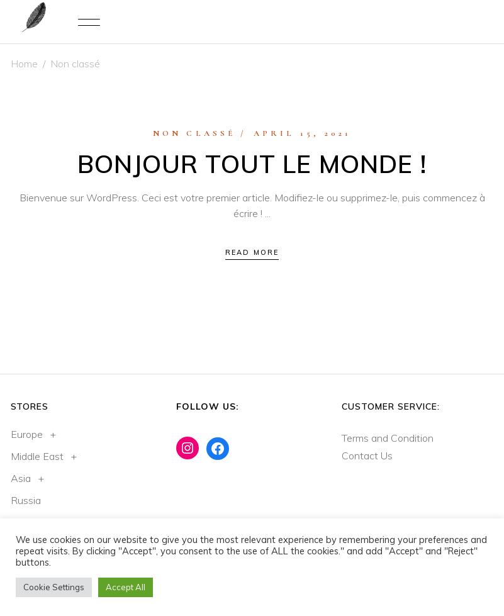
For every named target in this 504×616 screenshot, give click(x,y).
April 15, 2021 (303, 133)
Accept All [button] (125, 587)
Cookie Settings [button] (53, 587)
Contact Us (367, 455)
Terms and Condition (388, 438)
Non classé (194, 133)
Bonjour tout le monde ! (252, 163)
